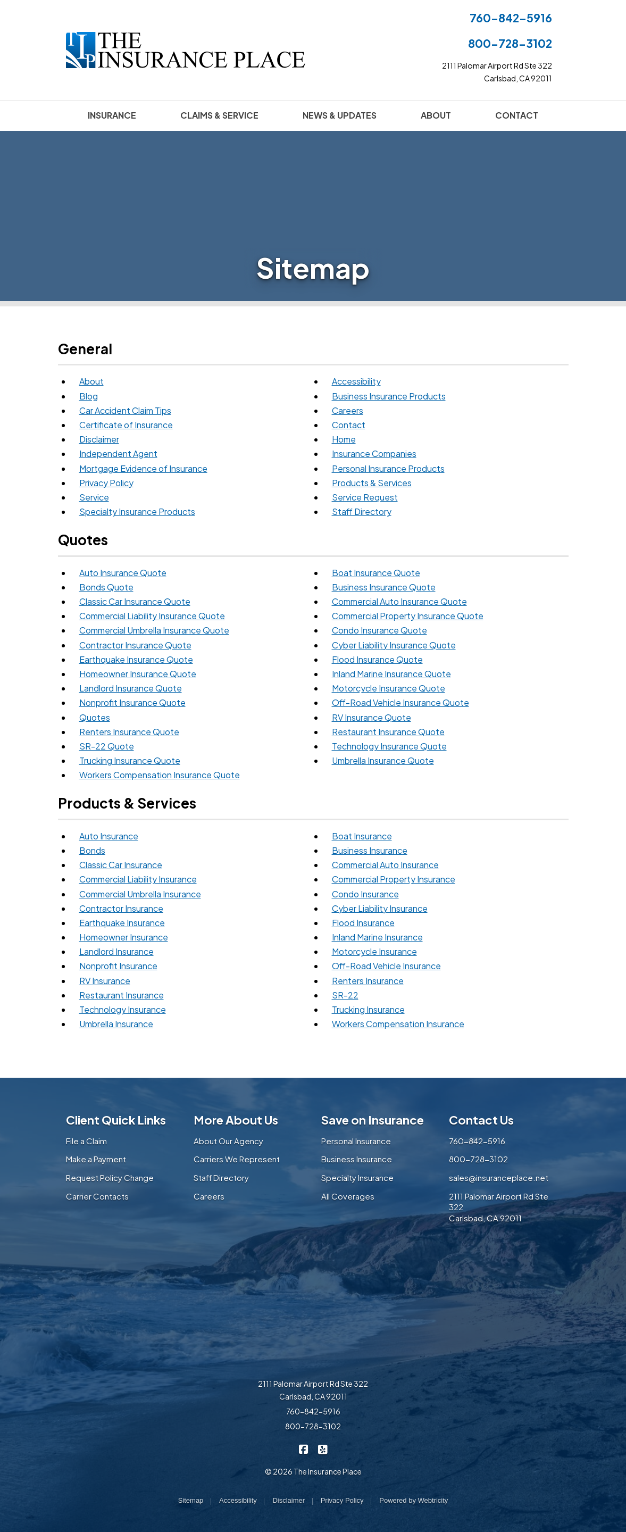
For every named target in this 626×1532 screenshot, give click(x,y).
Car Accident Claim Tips (125, 410)
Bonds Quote (106, 587)
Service (94, 497)
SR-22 (345, 995)
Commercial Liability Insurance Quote (152, 615)
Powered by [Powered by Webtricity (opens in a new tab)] (413, 1500)
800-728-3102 (510, 43)
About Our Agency (228, 1141)
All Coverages (347, 1196)
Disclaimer (99, 439)
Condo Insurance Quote (379, 630)
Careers (347, 410)
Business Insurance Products (389, 396)
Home (344, 439)
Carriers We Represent (237, 1159)
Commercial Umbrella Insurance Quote (154, 630)
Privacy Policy (106, 482)
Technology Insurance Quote (389, 746)
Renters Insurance (368, 980)
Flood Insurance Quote (377, 659)
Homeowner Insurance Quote (137, 673)
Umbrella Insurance (116, 1023)
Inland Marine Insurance (377, 937)
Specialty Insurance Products (137, 511)
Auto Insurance (108, 836)
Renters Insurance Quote (129, 731)
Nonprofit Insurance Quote (132, 702)
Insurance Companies (374, 453)
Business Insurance (369, 850)
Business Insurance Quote (384, 587)
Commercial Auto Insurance (385, 864)
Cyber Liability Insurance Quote (394, 645)
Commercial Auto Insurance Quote (399, 601)
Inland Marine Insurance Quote (391, 673)
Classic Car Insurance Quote (134, 601)
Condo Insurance (365, 894)
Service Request (365, 497)
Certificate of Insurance (126, 424)
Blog (88, 396)
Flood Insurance (363, 922)
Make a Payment (96, 1159)
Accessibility (356, 381)
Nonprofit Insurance (118, 965)
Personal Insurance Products (388, 468)
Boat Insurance (362, 836)
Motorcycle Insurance (374, 951)
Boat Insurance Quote (376, 572)
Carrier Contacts (97, 1196)
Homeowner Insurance (123, 937)
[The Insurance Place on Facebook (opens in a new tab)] (303, 1449)
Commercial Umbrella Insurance (140, 894)
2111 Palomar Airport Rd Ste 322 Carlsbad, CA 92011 (313, 1390)
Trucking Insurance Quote (129, 760)
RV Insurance (104, 980)
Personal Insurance (356, 1141)
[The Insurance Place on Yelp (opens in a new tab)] (322, 1449)
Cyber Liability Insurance (380, 908)
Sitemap (191, 1500)
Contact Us (481, 1119)
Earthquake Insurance (122, 922)
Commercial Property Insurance (393, 879)
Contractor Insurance (121, 908)
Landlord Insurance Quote (130, 688)
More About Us (236, 1119)
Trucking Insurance (368, 1009)
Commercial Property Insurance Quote (407, 615)
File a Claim (86, 1141)
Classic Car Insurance (120, 864)
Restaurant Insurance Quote (388, 731)
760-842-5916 (511, 18)
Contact (348, 424)
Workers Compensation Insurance (398, 1023)
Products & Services (372, 482)
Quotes (94, 717)
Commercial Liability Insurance (138, 879)
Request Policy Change (110, 1177)
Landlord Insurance (116, 951)
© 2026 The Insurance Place (313, 1471)
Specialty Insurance (357, 1177)
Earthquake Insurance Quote (136, 659)
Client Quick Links (116, 1119)
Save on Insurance (372, 1119)
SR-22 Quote (106, 746)
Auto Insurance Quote (122, 572)
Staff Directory (361, 511)
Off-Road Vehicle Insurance (386, 965)
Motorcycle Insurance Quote (388, 688)
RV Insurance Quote (371, 717)
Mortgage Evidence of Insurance (143, 468)
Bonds (92, 850)
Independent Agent (118, 453)
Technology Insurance (122, 1009)
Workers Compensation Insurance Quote (159, 774)
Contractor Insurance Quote (135, 645)
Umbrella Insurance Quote (383, 760)
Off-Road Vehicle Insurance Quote (400, 702)
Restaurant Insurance (121, 995)
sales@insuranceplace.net (498, 1177)
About (91, 381)
